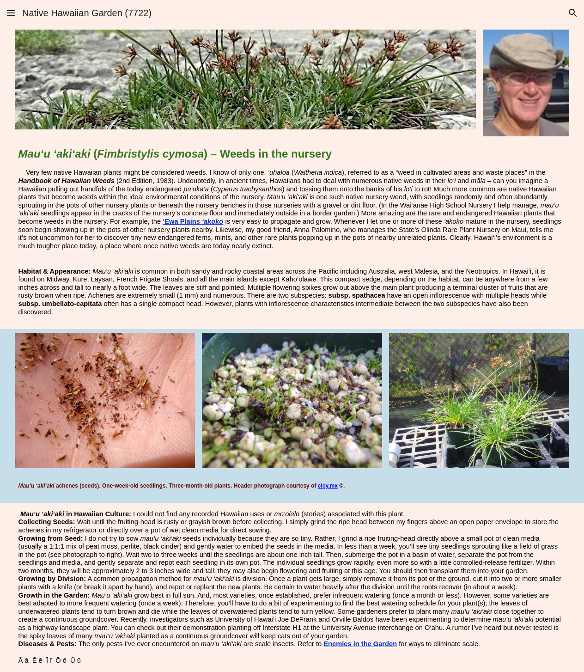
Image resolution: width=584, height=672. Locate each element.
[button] (11, 12)
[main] (292, 199)
